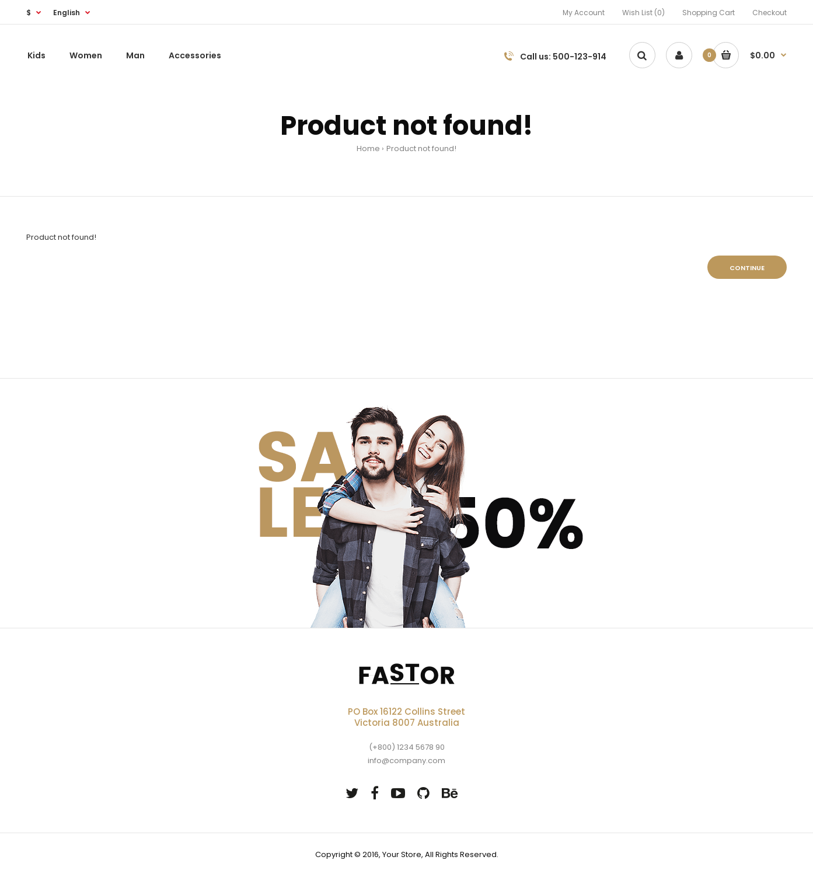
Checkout (769, 13)
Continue (747, 267)
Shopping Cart (708, 13)
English (66, 13)
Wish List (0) (643, 13)
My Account (584, 13)
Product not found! (421, 148)
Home (368, 148)
